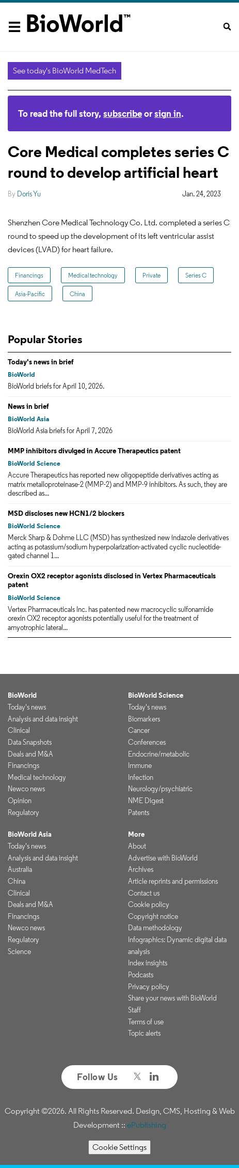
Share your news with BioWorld (172, 998)
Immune (140, 765)
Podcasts (140, 974)
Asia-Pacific (30, 294)
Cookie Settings (119, 1147)
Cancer (139, 730)
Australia (20, 869)
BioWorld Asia (28, 418)
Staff (134, 1010)
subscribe (122, 113)
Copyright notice (153, 916)
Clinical (19, 730)
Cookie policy (148, 904)
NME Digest (146, 800)
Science (19, 951)
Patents (138, 812)
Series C (195, 275)
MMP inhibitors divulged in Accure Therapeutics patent (94, 450)
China (77, 294)
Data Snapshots (30, 742)
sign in (167, 113)
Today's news (27, 707)
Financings (29, 275)
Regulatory (23, 812)
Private (151, 275)
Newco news (26, 788)
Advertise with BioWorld (163, 858)
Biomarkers (144, 719)
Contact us (144, 893)
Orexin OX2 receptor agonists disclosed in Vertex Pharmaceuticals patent (112, 580)
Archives (140, 869)
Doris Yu (29, 193)
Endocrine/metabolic (158, 754)
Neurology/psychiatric (160, 788)
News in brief (28, 406)
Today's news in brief (41, 361)
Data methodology (155, 927)
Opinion (19, 800)
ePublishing (146, 1125)
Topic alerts (144, 1033)
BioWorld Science (34, 463)
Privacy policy (148, 986)
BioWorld (21, 374)
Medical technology (93, 275)
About (137, 846)
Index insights (147, 962)
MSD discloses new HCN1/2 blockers (66, 513)
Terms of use (146, 1021)
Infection (140, 777)
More (136, 834)
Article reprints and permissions (173, 881)
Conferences (147, 742)
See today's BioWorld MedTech (64, 70)
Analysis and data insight (43, 719)
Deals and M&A (30, 754)
